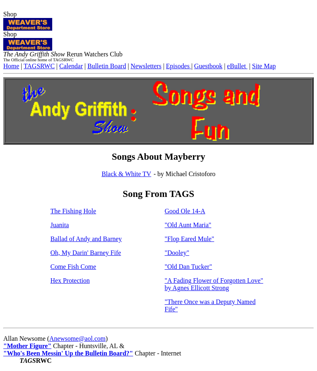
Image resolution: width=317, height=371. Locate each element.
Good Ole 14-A (185, 211)
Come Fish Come (73, 266)
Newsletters (146, 66)
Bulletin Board (106, 66)
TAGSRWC (39, 66)
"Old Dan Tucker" (188, 266)
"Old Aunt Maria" (188, 224)
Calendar (71, 66)
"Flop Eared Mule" (189, 238)
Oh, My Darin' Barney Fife (86, 252)
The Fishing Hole (73, 211)
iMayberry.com (23, 6)
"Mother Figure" (27, 345)
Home (11, 66)
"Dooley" (177, 252)
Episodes (178, 66)
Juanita (60, 224)
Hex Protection (70, 280)
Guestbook (208, 66)
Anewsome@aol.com (77, 338)
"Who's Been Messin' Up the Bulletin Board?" (68, 353)
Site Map (264, 66)
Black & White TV (126, 173)
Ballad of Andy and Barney (86, 238)
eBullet (237, 66)
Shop (27, 21)
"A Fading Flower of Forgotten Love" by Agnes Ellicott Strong (214, 284)
